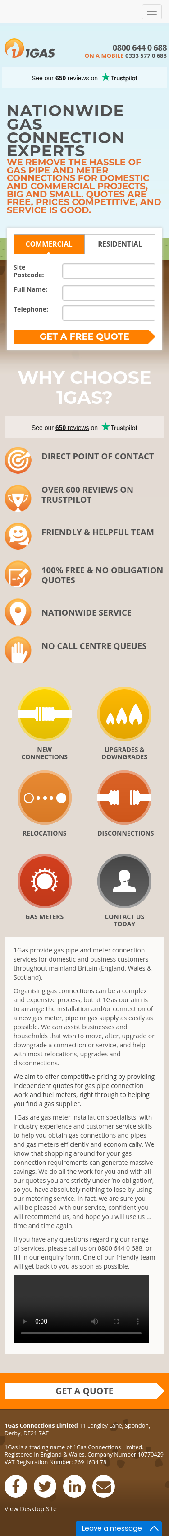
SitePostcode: (29, 271)
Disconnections (124, 833)
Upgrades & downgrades (124, 753)
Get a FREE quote (84, 336)
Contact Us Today (124, 920)
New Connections (44, 753)
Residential (120, 244)
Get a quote (84, 1391)
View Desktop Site (31, 1508)
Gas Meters (44, 916)
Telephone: (31, 309)
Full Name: (30, 289)
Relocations (45, 833)
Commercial (49, 244)
